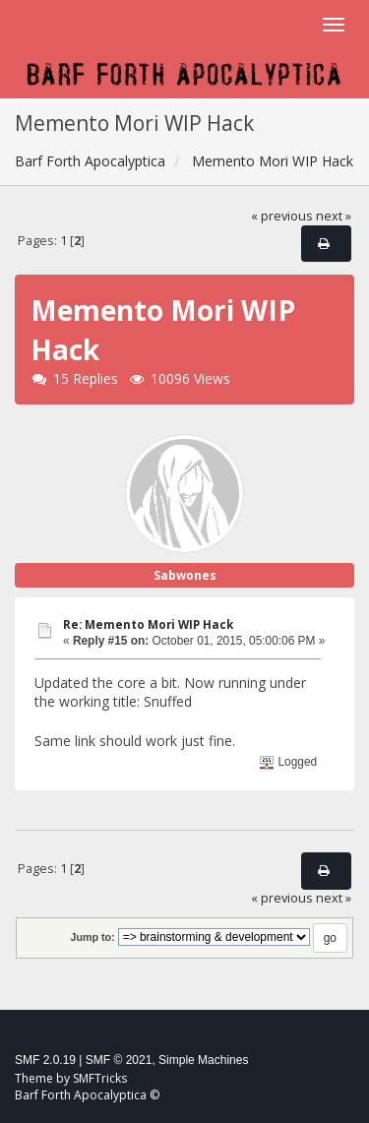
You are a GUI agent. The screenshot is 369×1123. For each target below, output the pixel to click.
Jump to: (92, 937)
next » (333, 216)
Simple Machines (203, 1060)
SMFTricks (100, 1078)
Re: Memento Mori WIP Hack (148, 624)
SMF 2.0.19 (45, 1060)
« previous (282, 216)
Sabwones (185, 575)
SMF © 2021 (119, 1060)
